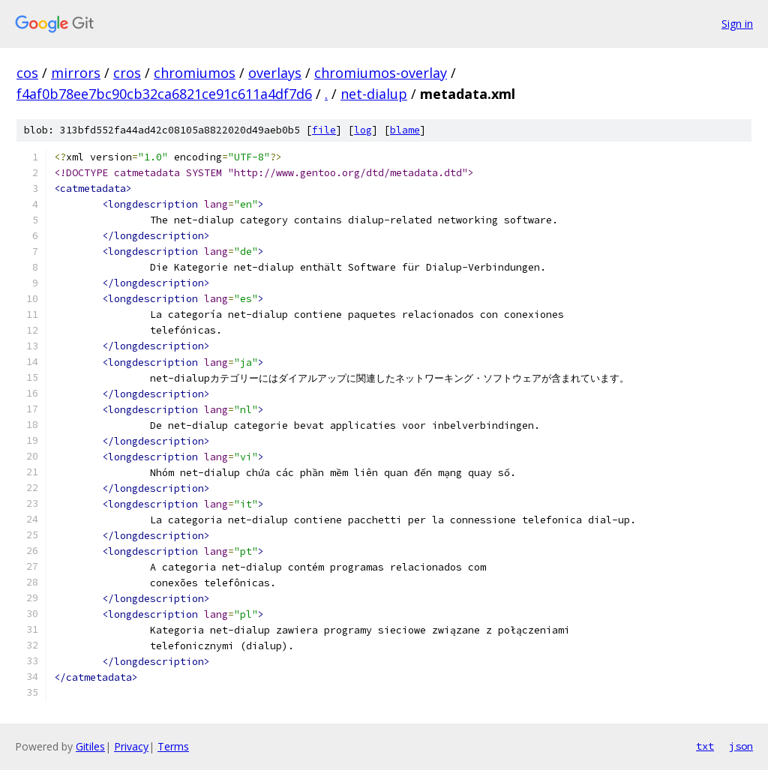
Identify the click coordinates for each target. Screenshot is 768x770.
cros (127, 73)
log (363, 130)
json (741, 746)
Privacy (131, 746)
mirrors (75, 73)
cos (27, 73)
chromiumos (195, 73)
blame (405, 130)
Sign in (737, 23)
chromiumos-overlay (380, 73)
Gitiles (90, 746)
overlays (275, 73)
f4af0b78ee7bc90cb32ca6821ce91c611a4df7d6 (164, 94)
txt (705, 746)
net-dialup (373, 94)
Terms (173, 746)
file (324, 130)
